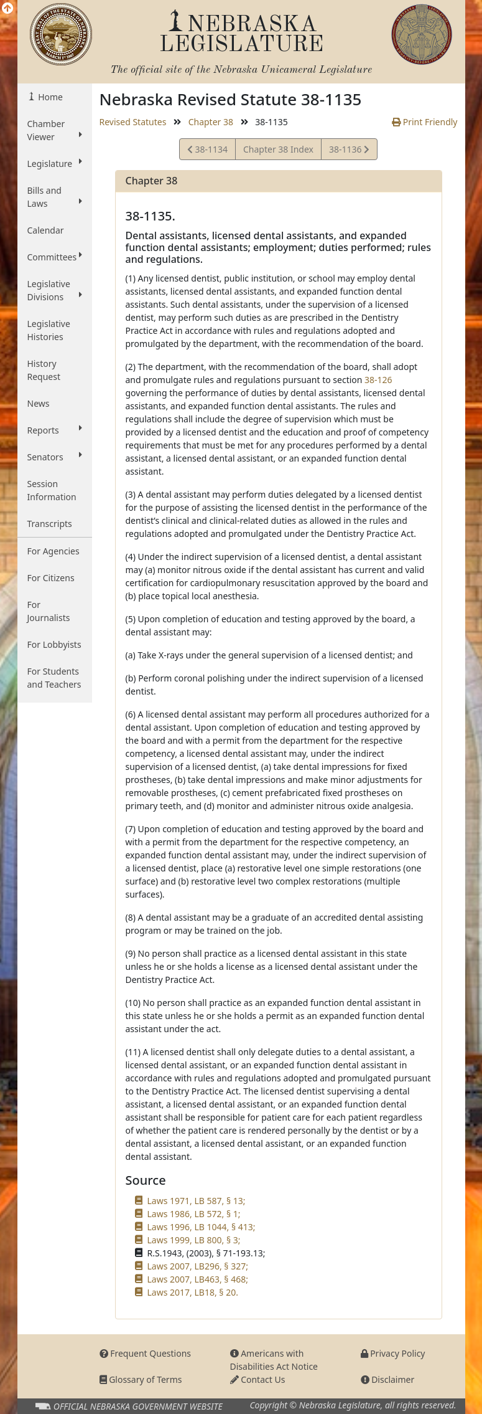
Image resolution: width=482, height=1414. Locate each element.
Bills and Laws (54, 196)
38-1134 (207, 151)
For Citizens (51, 578)
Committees (54, 256)
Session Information (51, 490)
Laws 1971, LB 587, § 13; (196, 1201)
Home (49, 97)
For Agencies (53, 551)
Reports (54, 430)
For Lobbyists (54, 644)
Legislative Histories (48, 330)
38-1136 (348, 151)
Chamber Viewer (54, 130)
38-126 (378, 380)
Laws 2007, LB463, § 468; (197, 1279)
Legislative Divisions (54, 290)
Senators (54, 456)
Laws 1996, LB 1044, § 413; (201, 1227)
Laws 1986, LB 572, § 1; (194, 1214)
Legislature (54, 163)
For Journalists (48, 611)
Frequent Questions (146, 1353)
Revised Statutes (133, 122)
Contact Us (257, 1379)
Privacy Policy (393, 1353)
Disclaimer (388, 1379)
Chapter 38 (210, 122)
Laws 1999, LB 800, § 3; (194, 1240)
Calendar (45, 230)
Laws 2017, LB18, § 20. (192, 1292)
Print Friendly (424, 122)
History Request (44, 370)
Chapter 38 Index (278, 149)
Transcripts (49, 523)
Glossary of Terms (141, 1379)
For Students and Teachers (54, 677)
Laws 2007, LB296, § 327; (197, 1266)
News (38, 403)
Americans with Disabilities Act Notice (274, 1359)
